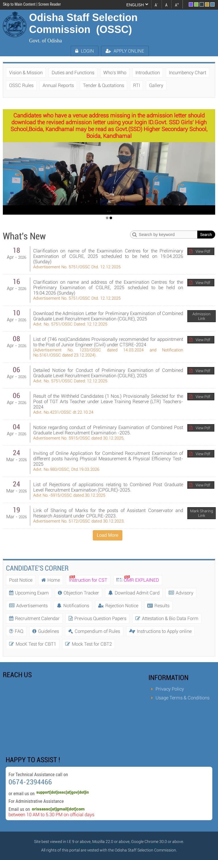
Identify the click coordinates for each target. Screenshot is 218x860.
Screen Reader (49, 4)
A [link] (156, 4)
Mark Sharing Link (201, 513)
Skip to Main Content (19, 4)
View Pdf (203, 251)
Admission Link (201, 316)
